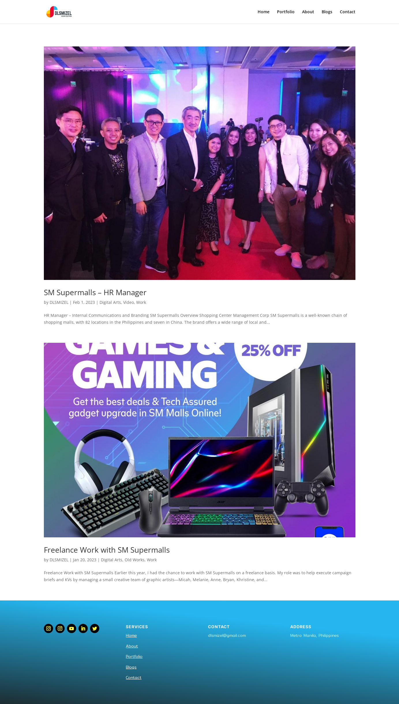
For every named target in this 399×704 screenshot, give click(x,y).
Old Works (135, 559)
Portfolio (286, 12)
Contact (347, 12)
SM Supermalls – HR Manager (95, 292)
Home (263, 12)
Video (128, 302)
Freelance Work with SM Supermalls (107, 550)
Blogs (327, 12)
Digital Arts (110, 302)
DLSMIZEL (59, 302)
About (308, 12)
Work (141, 302)
